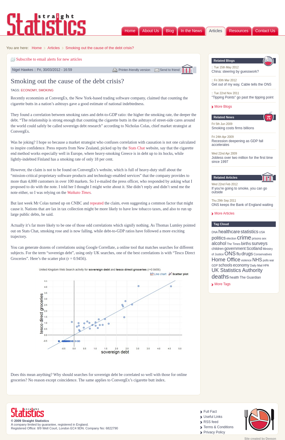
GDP (215, 265)
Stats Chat (136, 148)
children (218, 249)
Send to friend (170, 70)
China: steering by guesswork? (235, 72)
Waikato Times (79, 192)
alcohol (219, 243)
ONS (230, 253)
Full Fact (210, 412)
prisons (256, 238)
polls (266, 260)
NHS (257, 259)
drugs (247, 253)
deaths (220, 276)
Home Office (226, 260)
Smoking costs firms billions (233, 128)
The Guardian (250, 277)
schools (225, 265)
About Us (150, 30)
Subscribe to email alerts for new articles (49, 59)
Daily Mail (256, 265)
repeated (96, 203)
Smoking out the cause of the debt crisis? (100, 48)
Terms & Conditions (218, 427)
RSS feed (211, 422)
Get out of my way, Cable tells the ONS (241, 84)
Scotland (254, 248)
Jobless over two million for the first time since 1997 (242, 159)
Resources (238, 30)
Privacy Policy (214, 432)
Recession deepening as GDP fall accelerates (237, 143)
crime (244, 237)
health (234, 277)
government (235, 248)
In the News (191, 30)
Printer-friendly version (134, 70)
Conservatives (263, 254)
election (231, 238)
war (271, 260)
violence (246, 260)
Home (130, 30)
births (246, 243)
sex (264, 238)
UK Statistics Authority (237, 270)
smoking (46, 90)
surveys (259, 243)
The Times (233, 244)
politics (219, 238)
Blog (170, 30)
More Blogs (223, 107)
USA (262, 232)
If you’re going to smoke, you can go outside (239, 190)
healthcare (229, 231)
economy (241, 265)
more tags (222, 284)
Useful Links (213, 417)
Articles (215, 30)
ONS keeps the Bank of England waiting (242, 205)
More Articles (224, 213)
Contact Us (265, 30)
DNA (215, 232)
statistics (249, 231)
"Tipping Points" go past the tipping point (242, 97)
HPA (266, 265)
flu (238, 254)
